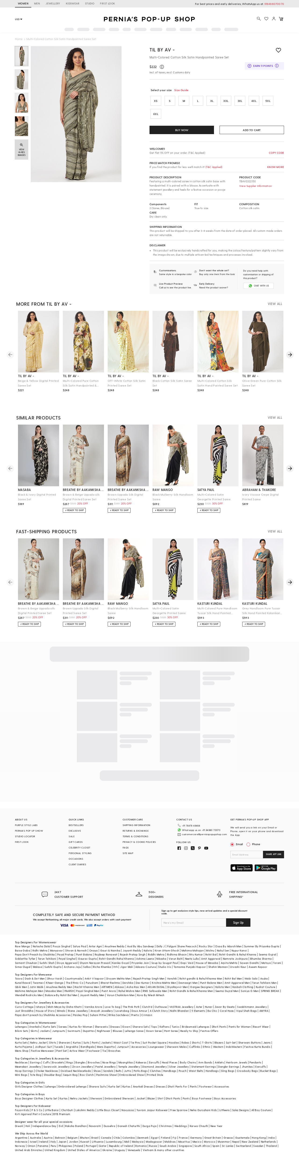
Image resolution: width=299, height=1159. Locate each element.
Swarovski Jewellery (56, 1066)
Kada (87, 1070)
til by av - (26, 376)
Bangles (80, 1062)
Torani (277, 962)
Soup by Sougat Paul (164, 962)
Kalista (148, 950)
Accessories (138, 1046)
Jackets (45, 1030)
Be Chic (212, 1010)
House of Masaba (207, 962)
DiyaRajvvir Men (177, 986)
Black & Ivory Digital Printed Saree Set (37, 497)
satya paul (205, 489)
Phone (255, 844)
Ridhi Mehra (39, 950)
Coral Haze (227, 1010)
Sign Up (238, 922)
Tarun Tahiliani (47, 958)
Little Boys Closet (108, 1110)
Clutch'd (147, 1006)
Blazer (151, 1098)
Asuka (264, 978)
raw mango (163, 489)
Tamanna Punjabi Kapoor (190, 966)
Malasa (37, 966)
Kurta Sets (49, 1026)
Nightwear (103, 1030)
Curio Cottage (24, 1006)
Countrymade (73, 978)
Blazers (219, 1042)
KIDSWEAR (72, 3)
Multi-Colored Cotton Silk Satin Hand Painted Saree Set (217, 383)
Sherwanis (101, 1026)
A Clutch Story (159, 1010)
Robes (185, 1042)
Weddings (180, 1125)
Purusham (92, 982)
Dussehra (109, 1125)
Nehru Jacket (38, 1042)
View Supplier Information (255, 185)
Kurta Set (114, 1086)
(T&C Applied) (213, 166)
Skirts (34, 1030)
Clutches (155, 1070)
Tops (154, 1026)
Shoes (97, 1070)
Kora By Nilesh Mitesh (150, 995)
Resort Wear (261, 1026)
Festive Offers (209, 1030)
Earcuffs (154, 1062)
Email (237, 844)
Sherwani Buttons (249, 1042)
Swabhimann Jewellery (252, 1006)
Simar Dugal (22, 966)
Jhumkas (247, 1066)
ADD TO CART (252, 130)
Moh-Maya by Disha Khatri (65, 1006)
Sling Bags (227, 1070)
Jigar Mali (126, 966)
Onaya (93, 950)
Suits (86, 1042)
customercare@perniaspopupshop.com (198, 832)
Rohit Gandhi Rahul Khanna (116, 958)
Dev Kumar (143, 982)
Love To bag (112, 1006)
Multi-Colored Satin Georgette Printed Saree (214, 497)
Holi (27, 1125)
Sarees (62, 1026)
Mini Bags (21, 1074)
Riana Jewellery (78, 1010)
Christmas (165, 1125)
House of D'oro (45, 1010)
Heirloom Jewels (236, 1062)
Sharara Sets (140, 1026)
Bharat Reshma (110, 982)
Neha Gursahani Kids (203, 1110)
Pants (95, 1042)
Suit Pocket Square (154, 1042)
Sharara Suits (97, 1086)
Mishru (210, 950)
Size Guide (181, 90)
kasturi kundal (210, 603)
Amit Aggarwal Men (237, 982)
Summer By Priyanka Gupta (261, 946)
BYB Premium (61, 1114)
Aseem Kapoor (258, 966)
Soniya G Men (250, 990)
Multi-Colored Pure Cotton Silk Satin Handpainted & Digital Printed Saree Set (81, 383)
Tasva (18, 978)
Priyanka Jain (140, 962)
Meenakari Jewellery (28, 1066)
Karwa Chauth (199, 1125)
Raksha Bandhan (76, 1125)
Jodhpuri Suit (43, 1046)
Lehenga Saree (134, 1030)
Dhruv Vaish (54, 978)
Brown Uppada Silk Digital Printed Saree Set (125, 497)
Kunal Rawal (22, 982)
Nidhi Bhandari (179, 1010)
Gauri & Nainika (110, 950)
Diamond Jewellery (154, 1066)
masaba (24, 489)
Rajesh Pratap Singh (133, 954)
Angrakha (72, 1046)
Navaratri (95, 1125)
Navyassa (127, 1110)
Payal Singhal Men (87, 990)
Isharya (40, 1006)
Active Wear (77, 1050)
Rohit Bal (211, 954)
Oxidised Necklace (72, 1070)
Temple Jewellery (129, 1066)
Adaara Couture (145, 966)
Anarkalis (35, 1026)
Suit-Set (231, 1042)
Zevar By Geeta (225, 1006)
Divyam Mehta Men (118, 978)
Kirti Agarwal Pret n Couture (33, 1114)
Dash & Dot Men (35, 978)
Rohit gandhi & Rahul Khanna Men (200, 978)
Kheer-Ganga (54, 982)
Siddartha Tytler (25, 958)
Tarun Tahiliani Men (264, 982)
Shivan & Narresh (76, 950)
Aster (199, 1006)
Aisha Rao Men (135, 986)
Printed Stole (155, 1074)
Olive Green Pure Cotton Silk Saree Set (261, 383)
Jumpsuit (123, 1046)
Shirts (52, 1042)
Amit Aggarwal (210, 958)
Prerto (135, 1014)
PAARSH (69, 990)
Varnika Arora (93, 1006)
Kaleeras (141, 1062)
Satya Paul (79, 946)
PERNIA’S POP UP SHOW (29, 830)
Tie (104, 1050)
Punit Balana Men (211, 982)
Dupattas (89, 1030)
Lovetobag (122, 1010)
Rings (69, 1062)
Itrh (115, 966)
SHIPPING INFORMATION (136, 825)
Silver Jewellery (179, 1066)
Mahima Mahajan (193, 950)
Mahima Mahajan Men (29, 990)
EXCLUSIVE (75, 830)
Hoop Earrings (24, 1070)
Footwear (93, 1050)
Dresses (115, 1026)
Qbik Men (21, 986)
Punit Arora (109, 990)
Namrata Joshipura (235, 958)
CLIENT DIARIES (77, 864)
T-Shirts (207, 1042)
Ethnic (206, 1046)
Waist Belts (196, 1070)
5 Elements (198, 1010)
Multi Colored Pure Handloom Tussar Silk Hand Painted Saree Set (217, 611)
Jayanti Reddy (132, 950)
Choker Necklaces (47, 1070)
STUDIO (89, 3)
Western (218, 1046)
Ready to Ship (189, 1030)
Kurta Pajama (23, 1046)
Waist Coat (120, 1042)
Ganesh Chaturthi (128, 1125)
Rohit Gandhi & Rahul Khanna (237, 954)
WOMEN (23, 3)
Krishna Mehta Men (164, 982)
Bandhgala (88, 1046)
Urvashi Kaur (238, 966)
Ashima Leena (145, 958)
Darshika (127, 982)
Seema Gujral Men (226, 990)
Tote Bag (35, 1074)
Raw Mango (22, 946)
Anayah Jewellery (101, 1010)
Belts (119, 1070)
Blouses (117, 1030)
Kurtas (77, 1042)
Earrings (35, 1062)
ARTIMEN (106, 986)
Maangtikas (125, 1062)
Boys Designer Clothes (29, 1098)
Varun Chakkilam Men (121, 995)
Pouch (182, 1070)
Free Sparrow (179, 1110)
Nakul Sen (223, 950)
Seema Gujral (267, 954)
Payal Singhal (67, 958)
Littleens (224, 1110)
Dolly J (161, 946)
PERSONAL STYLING (80, 853)
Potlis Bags (141, 1070)
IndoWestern (234, 1046)
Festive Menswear (42, 1050)
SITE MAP (128, 853)
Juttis (127, 1070)
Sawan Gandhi (249, 962)
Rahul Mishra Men (129, 990)
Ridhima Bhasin (177, 954)
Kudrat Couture (265, 986)
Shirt (160, 1098)
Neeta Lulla (192, 958)
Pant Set (61, 1050)
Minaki (61, 1010)
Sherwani (65, 1042)
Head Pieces (169, 1062)
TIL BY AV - (162, 49)
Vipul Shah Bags (246, 1010)
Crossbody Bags (247, 1070)
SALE (72, 836)
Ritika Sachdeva (118, 1014)
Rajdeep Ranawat (106, 954)
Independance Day (44, 1125)
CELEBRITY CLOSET (79, 847)
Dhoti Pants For (177, 1086)
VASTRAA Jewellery (181, 1006)
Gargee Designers (201, 986)
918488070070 (274, 3)
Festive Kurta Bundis (257, 1046)
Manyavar (56, 950)
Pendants (255, 1062)
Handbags (169, 1070)
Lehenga (50, 1086)
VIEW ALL (275, 303)
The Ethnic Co (74, 982)
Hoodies (174, 1042)
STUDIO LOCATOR (25, 836)
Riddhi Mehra (156, 954)
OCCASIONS (76, 858)
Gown (126, 1026)
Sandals (108, 1070)
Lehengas (21, 1026)
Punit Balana (84, 954)
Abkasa (119, 986)
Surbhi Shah (46, 962)
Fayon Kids (22, 1110)
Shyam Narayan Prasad (95, 962)
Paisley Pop (80, 1014)
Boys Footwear (202, 1098)
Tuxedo (58, 1046)
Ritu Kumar (196, 954)
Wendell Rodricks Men (29, 995)
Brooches (114, 1050)
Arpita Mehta (229, 962)
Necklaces (21, 1062)
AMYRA (263, 1010)
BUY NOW (181, 130)
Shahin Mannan (218, 966)
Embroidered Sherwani (119, 1098)
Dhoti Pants (219, 1026)
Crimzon (146, 1014)
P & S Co (37, 1110)
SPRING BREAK (270, 990)
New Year (216, 1125)
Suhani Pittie (98, 1014)
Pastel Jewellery (105, 1066)
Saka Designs (240, 1110)
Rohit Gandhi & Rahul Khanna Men (191, 990)
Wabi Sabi (251, 978)
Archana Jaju (72, 966)
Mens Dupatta (106, 1046)
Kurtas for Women (80, 1026)
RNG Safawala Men (155, 990)
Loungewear (156, 1046)
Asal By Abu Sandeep (140, 946)
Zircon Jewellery (82, 1066)
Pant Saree (171, 1030)
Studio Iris (164, 966)
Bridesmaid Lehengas (196, 1026)
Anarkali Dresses (143, 1086)
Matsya (266, 962)
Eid (61, 1125)
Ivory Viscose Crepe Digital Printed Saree (260, 497)
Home (19, 38)
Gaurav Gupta (87, 958)
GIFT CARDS (76, 842)
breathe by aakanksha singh (83, 489)
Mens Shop (22, 1050)
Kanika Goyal (120, 962)
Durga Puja (149, 1125)
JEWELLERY (53, 3)
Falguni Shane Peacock (182, 946)
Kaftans (164, 1026)
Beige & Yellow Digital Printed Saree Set (38, 383)
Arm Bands (205, 1062)
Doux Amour (139, 1010)
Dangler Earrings (228, 1066)
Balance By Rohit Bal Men (61, 995)
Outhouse (161, 1006)
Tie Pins (135, 1042)
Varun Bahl (175, 958)
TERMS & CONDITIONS (135, 836)
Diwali (19, 1125)
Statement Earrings (203, 1066)
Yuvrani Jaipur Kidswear (152, 1110)
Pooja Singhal (61, 946)
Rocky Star (206, 946)
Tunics (175, 1026)
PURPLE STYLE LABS (26, 825)
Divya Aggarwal (67, 962)
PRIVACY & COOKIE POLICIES (139, 842)
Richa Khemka (102, 966)
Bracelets (58, 1062)
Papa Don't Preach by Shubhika (35, 954)
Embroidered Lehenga (72, 1086)
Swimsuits (74, 1030)
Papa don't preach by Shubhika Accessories (43, 1014)
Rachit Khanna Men (87, 986)
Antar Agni (95, 946)
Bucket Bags (268, 1070)
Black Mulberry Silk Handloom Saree (173, 497)
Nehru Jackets (79, 1098)
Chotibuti (67, 1110)
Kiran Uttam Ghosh (167, 950)
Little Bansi (52, 1110)
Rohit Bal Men (233, 978)
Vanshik (172, 978)
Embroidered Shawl (132, 1074)
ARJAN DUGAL (156, 986)
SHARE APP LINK (273, 854)
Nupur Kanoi (239, 950)
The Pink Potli (131, 1006)
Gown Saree (154, 1030)
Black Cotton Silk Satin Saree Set (172, 383)
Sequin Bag (70, 1074)
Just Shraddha (24, 1010)
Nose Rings (109, 1062)
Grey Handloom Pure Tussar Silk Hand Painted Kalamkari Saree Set (261, 611)
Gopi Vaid (187, 962)
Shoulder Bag (52, 1074)
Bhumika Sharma (261, 958)
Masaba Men (54, 990)
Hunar (208, 1006)
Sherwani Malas (177, 1046)
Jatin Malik (36, 986)
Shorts (196, 1042)
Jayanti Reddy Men (92, 995)
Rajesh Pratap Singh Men (149, 978)
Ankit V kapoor (94, 978)
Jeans (267, 1042)
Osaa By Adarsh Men (228, 946)
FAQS (126, 847)
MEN (37, 3)
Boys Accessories (225, 1098)
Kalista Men (222, 986)
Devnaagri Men (188, 982)
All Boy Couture (261, 1110)
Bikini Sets (21, 1030)
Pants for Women (240, 1026)
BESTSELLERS (76, 825)
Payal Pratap (65, 954)
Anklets (219, 1062)
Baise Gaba (22, 950)
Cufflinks (194, 1046)
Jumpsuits (58, 1030)
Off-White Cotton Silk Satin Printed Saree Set (127, 383)
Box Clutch (87, 1074)
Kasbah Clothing (242, 986)
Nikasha (161, 958)
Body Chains (188, 1062)
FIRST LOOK (107, 3)
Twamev (38, 982)
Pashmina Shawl (106, 1074)
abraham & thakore (259, 489)
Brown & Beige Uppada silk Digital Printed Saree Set (81, 497)
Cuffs (46, 1062)
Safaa (87, 966)
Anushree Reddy (114, 946)
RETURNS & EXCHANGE (136, 830)
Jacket (140, 1098)
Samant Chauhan (26, 962)
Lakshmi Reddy (85, 1110)
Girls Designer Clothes (29, 1086)
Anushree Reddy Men (59, 986)
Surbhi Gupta (52, 966)
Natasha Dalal (41, 946)
